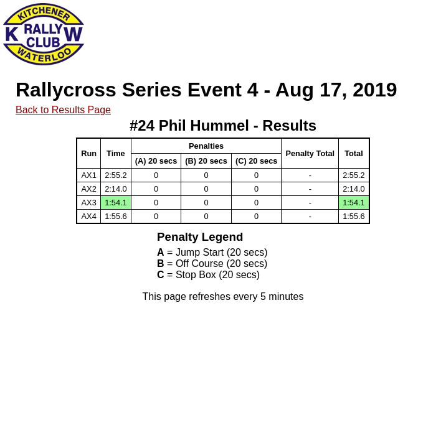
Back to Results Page (63, 110)
